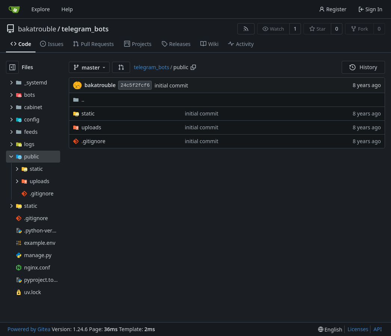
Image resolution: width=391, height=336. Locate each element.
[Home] (14, 9)
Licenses (358, 329)
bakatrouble (37, 29)
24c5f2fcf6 (135, 85)
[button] (121, 67)
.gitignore (93, 141)
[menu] (330, 329)
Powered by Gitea (28, 329)
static (88, 113)
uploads (91, 127)
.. (78, 99)
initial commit (171, 85)
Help (67, 9)
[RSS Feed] (246, 28)
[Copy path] (193, 67)
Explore (40, 9)
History (363, 67)
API (377, 329)
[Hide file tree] (12, 67)
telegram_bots (85, 29)
